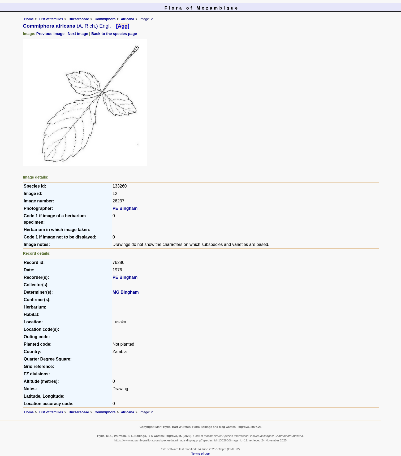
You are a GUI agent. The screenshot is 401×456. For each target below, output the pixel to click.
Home (29, 19)
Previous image (50, 34)
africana (127, 19)
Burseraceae (79, 19)
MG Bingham (126, 292)
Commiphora (104, 19)
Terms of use (200, 453)
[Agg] (122, 26)
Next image (78, 34)
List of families (51, 19)
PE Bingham (125, 208)
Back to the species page (114, 34)
